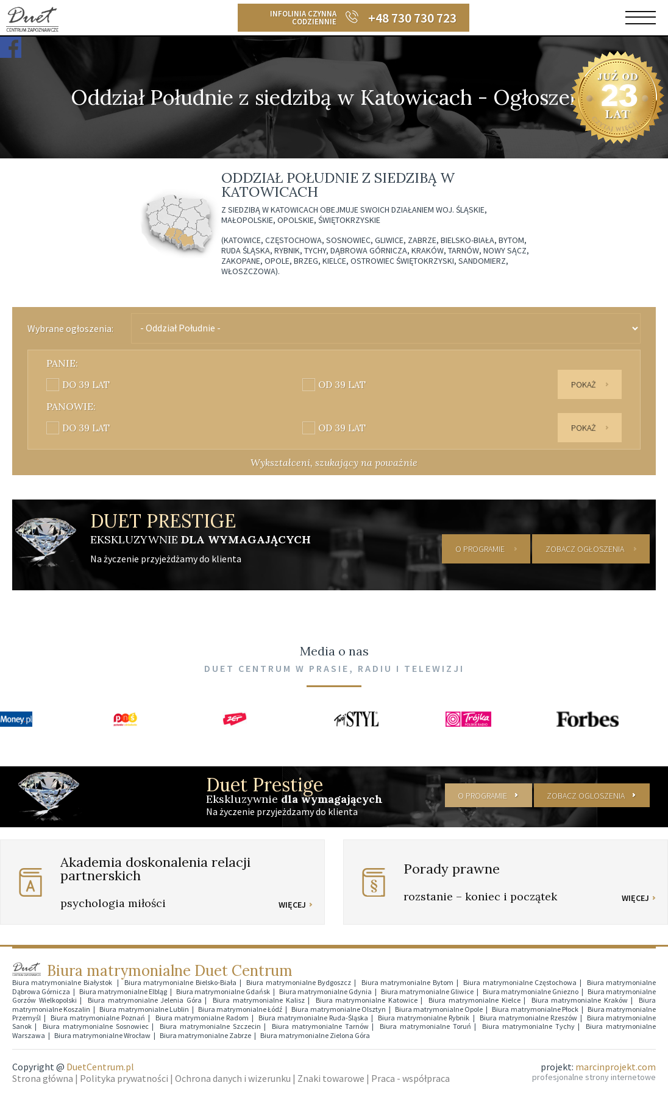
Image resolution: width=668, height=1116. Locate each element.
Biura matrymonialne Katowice (367, 999)
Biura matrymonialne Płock (535, 1007)
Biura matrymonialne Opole (439, 1007)
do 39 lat (86, 384)
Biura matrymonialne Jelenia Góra (145, 999)
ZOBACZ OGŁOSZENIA (584, 548)
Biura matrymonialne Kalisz (259, 999)
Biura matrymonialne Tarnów (320, 1025)
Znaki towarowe (330, 1078)
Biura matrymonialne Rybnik (423, 1017)
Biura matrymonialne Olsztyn (338, 1007)
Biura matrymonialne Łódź (240, 1007)
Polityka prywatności (124, 1078)
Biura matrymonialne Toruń (425, 1025)
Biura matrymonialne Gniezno (530, 990)
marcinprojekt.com (615, 1066)
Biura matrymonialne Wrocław (102, 1034)
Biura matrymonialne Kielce (474, 999)
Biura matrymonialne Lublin (143, 1007)
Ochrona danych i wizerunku (233, 1078)
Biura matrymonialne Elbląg (123, 990)
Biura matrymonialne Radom (202, 1017)
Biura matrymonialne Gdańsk (223, 990)
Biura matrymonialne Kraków (579, 999)
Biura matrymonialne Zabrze (205, 1034)
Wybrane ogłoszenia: (70, 328)
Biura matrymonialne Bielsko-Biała (180, 981)
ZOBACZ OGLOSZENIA (585, 794)
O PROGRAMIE (480, 548)
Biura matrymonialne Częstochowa (520, 981)
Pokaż (583, 384)
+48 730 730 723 (412, 17)
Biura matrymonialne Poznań (98, 1017)
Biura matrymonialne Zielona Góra (315, 1034)
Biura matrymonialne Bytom (407, 981)
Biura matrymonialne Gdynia (325, 990)
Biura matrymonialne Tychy (528, 1025)
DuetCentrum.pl (100, 1066)
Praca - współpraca (410, 1078)
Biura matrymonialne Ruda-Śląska (313, 1017)
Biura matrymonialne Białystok (63, 981)
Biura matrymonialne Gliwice (427, 990)
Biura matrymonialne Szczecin (210, 1025)
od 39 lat (342, 384)
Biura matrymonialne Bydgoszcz (298, 981)
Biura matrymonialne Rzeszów (528, 1017)
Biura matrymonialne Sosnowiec (96, 1025)
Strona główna (42, 1078)
